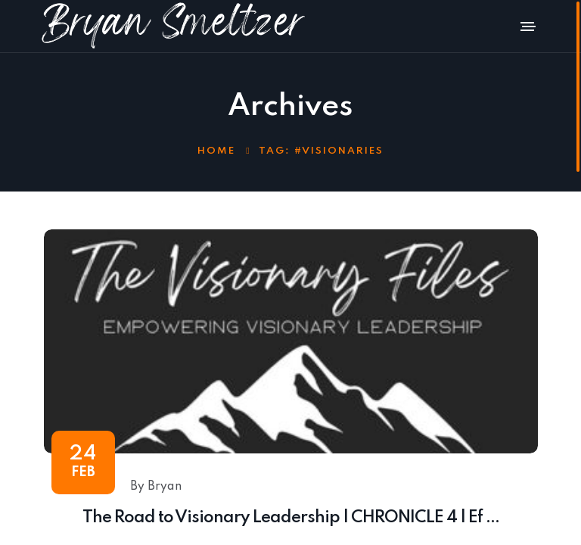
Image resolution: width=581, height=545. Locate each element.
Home (216, 151)
